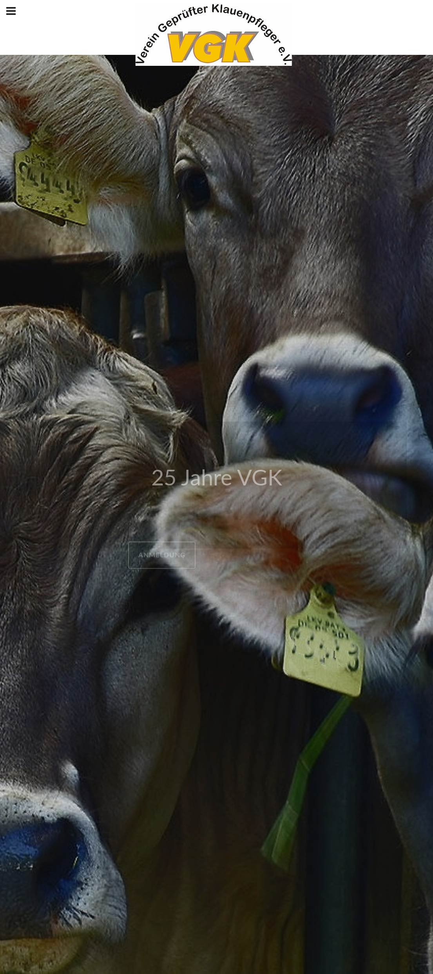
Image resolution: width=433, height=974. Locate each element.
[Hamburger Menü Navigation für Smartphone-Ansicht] (11, 11)
